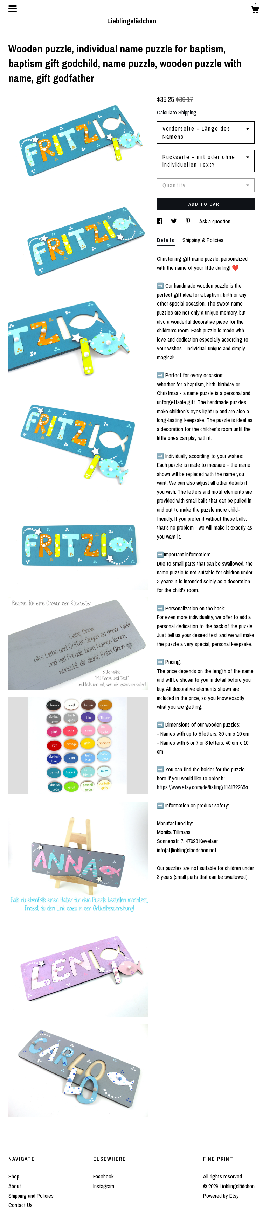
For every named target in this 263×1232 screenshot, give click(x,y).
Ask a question (214, 221)
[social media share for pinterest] (188, 221)
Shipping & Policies (202, 240)
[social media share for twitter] (174, 221)
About (14, 1186)
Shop (13, 1176)
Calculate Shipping (176, 112)
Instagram (103, 1186)
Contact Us (20, 1205)
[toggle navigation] (12, 8)
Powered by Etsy (221, 1195)
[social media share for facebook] (160, 221)
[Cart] (255, 10)
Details (166, 240)
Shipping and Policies (31, 1195)
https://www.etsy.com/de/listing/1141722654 (202, 787)
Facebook (103, 1176)
